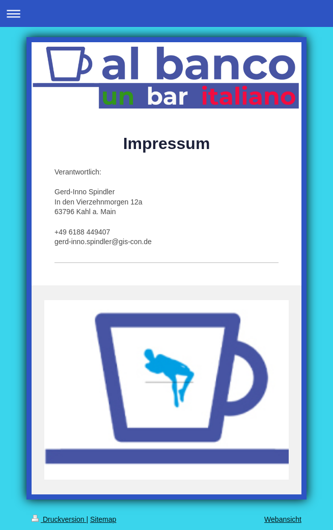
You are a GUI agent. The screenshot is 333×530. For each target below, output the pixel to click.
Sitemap (103, 519)
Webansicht (282, 519)
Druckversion (59, 519)
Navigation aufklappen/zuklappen (166, 13)
